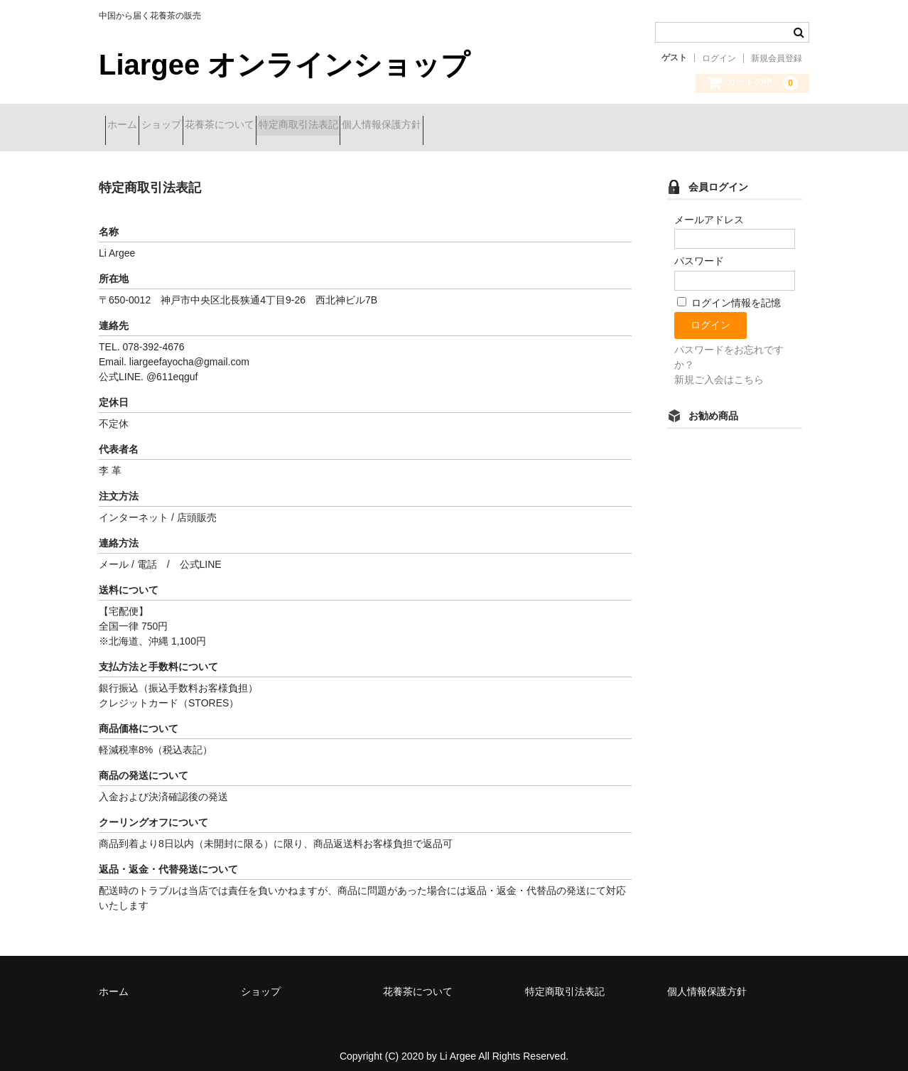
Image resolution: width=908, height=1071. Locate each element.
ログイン (719, 58)
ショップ (192, 125)
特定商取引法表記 (380, 125)
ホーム (129, 125)
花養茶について (276, 125)
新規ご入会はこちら (719, 369)
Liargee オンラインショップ (284, 64)
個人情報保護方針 (489, 125)
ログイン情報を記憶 (729, 292)
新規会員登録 (776, 58)
